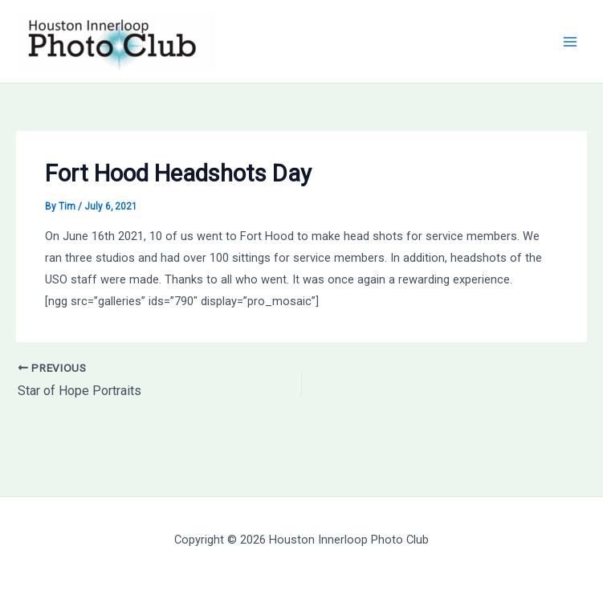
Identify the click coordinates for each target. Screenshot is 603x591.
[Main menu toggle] (570, 42)
